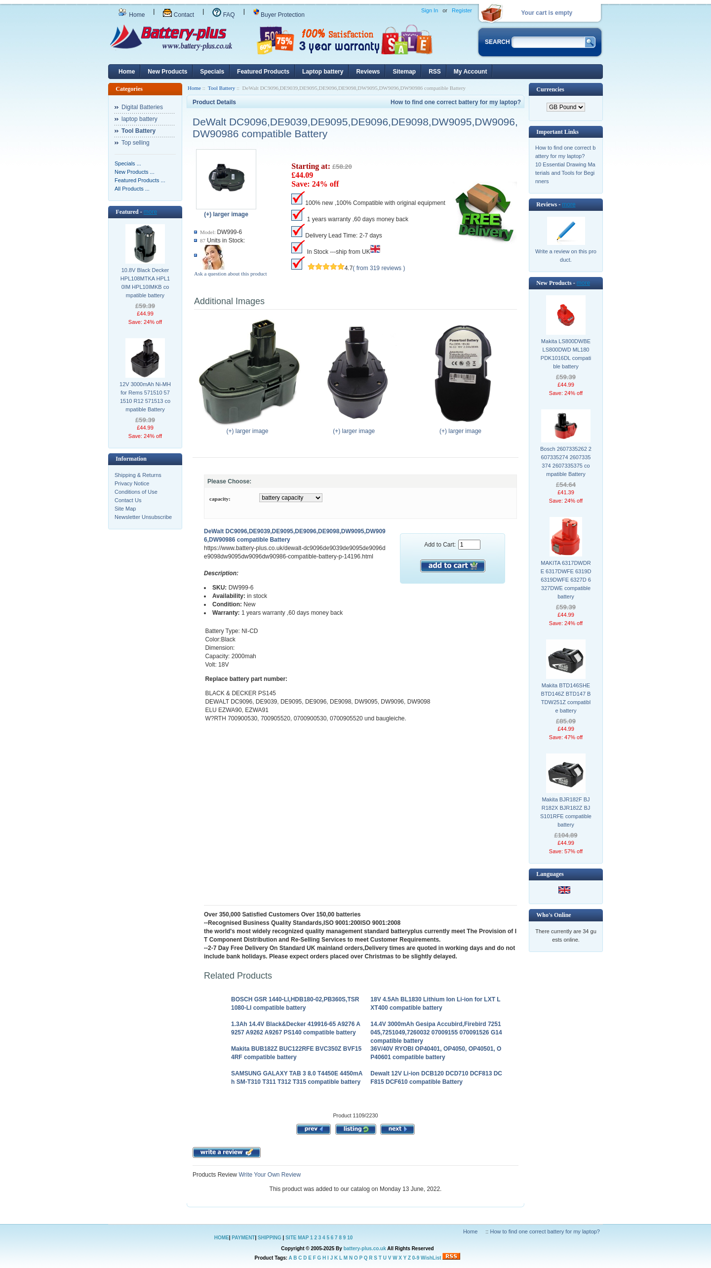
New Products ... (135, 172)
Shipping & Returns (138, 475)
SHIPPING (269, 1237)
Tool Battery (221, 88)
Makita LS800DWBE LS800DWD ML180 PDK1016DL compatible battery (566, 353)
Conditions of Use (136, 492)
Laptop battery (322, 71)
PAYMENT (243, 1237)
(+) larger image (249, 428)
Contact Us (128, 500)
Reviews (368, 71)
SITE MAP (297, 1237)
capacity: (220, 499)
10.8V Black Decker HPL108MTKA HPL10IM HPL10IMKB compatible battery (145, 282)
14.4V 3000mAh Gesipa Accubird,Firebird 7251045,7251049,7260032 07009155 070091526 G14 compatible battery (436, 1032)
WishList (431, 1258)
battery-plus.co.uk (365, 1248)
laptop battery (139, 119)
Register (462, 10)
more (150, 211)
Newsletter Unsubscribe (143, 517)
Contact (178, 14)
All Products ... (132, 189)
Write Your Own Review (269, 1174)
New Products (167, 71)
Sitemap (404, 71)
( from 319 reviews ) (379, 268)
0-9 (415, 1258)
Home (131, 14)
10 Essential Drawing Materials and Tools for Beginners (565, 172)
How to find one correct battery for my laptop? (456, 102)
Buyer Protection (279, 14)
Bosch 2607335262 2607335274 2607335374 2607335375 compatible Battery (566, 461)
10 (350, 1237)
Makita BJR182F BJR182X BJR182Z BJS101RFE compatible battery (566, 812)
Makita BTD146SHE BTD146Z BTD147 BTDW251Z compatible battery (566, 697)
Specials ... (128, 163)
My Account (470, 71)
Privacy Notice (132, 483)
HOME (221, 1237)
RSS (435, 71)
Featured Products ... (140, 180)
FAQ (223, 14)
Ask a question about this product (230, 274)
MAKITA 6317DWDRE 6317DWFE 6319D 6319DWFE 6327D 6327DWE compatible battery (566, 579)
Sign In (429, 10)
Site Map (125, 509)
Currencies (550, 89)
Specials (212, 71)
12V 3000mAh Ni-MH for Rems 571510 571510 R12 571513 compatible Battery (145, 396)
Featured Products (263, 71)
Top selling (135, 142)
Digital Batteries (142, 107)
